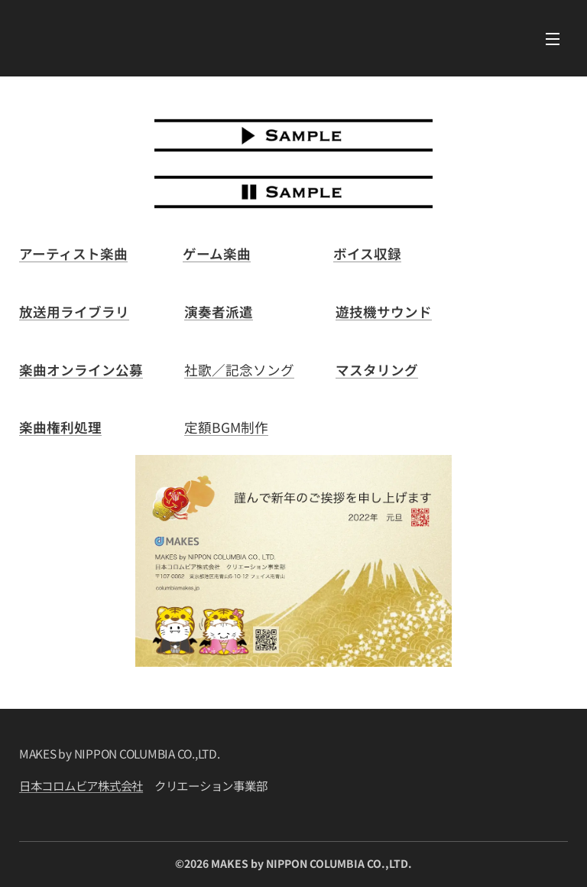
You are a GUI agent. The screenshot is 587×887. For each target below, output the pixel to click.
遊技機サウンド (384, 311)
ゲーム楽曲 (217, 253)
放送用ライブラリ (74, 311)
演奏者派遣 (218, 311)
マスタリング (377, 369)
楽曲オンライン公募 (81, 369)
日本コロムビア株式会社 (81, 786)
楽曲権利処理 (60, 427)
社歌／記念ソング (239, 369)
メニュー (552, 39)
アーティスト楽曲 (73, 253)
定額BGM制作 (226, 427)
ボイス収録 (367, 253)
